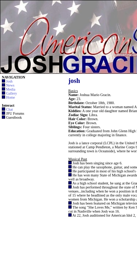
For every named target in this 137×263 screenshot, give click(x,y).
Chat (9, 109)
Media (11, 89)
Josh (9, 81)
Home (10, 97)
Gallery (11, 93)
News (10, 85)
